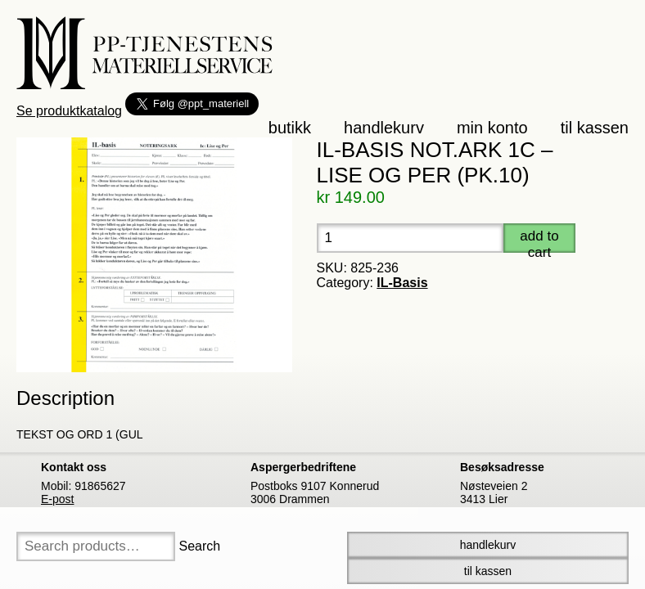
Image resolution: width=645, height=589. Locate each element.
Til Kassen (488, 571)
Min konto (492, 128)
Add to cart (539, 240)
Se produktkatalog (69, 111)
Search (199, 546)
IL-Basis (402, 283)
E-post (57, 499)
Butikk (289, 128)
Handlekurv (384, 128)
